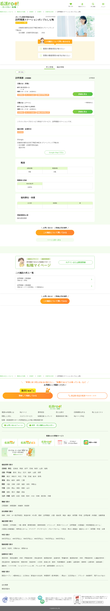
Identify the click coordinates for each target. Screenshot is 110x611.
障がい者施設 (72, 529)
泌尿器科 (76, 562)
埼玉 (19, 476)
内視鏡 (94, 515)
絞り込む (20, 72)
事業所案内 (6, 589)
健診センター (84, 529)
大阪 (8, 484)
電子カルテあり (99, 575)
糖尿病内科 (74, 558)
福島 (46, 468)
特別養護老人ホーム (93, 525)
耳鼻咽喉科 (61, 562)
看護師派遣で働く (62, 416)
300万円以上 (6, 539)
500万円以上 (28, 539)
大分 (32, 496)
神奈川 (14, 476)
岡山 (13, 488)
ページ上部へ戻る (55, 240)
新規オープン (6, 575)
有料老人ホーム (21, 529)
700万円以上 (49, 539)
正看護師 (5, 506)
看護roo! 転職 (21, 12)
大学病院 (13, 525)
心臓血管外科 (99, 558)
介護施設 (81, 525)
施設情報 (60, 67)
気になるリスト (97, 412)
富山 (19, 472)
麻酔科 (4, 566)
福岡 (13, 496)
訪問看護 (46, 515)
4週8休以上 (17, 575)
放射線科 (99, 562)
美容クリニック (62, 525)
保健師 (20, 506)
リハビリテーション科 (26, 566)
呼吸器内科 (28, 558)
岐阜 (13, 480)
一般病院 (5, 525)
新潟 (14, 472)
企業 (103, 529)
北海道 (15, 468)
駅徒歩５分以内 (36, 575)
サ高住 (63, 529)
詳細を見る (82, 94)
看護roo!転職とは (8, 412)
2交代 (4, 548)
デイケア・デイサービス (38, 529)
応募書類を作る (79, 412)
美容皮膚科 (14, 558)
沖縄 (49, 496)
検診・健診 (67, 515)
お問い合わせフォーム (13, 425)
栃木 (34, 476)
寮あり (64, 575)
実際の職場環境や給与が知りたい (56, 55)
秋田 (36, 468)
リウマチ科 (12, 566)
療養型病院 (32, 525)
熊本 (27, 496)
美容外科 (5, 558)
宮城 (31, 468)
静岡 (18, 480)
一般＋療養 (22, 525)
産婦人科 (47, 562)
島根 (23, 488)
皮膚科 (69, 562)
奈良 (28, 484)
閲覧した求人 (6, 416)
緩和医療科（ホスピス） (56, 566)
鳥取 (18, 488)
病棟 (3, 515)
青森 (21, 468)
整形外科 (24, 562)
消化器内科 (38, 558)
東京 (8, 476)
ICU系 (34, 515)
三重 (23, 480)
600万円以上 (38, 539)
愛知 (8, 480)
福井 (29, 472)
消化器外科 (6, 562)
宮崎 (37, 496)
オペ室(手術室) (17, 515)
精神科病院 (41, 525)
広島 (8, 488)
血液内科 (57, 558)
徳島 (8, 492)
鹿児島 (43, 496)
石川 (24, 472)
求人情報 (49, 67)
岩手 (26, 468)
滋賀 (23, 484)
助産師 (27, 506)
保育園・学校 (77, 515)
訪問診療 (87, 515)
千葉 (24, 476)
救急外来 (27, 515)
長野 (39, 472)
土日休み (26, 575)
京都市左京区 (49, 12)
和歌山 (33, 484)
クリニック (51, 525)
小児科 (40, 562)
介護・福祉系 (56, 515)
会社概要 (5, 585)
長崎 (23, 496)
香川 (13, 492)
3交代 (10, 548)
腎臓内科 (65, 558)
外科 (81, 558)
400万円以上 (17, 539)
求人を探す (60, 412)
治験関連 (102, 515)
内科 (21, 558)
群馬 (39, 476)
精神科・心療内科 (88, 562)
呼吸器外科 (89, 558)
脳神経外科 (15, 562)
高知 (23, 492)
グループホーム (54, 529)
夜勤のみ (25, 548)
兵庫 (18, 484)
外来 (8, 515)
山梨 (34, 472)
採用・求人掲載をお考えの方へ (41, 425)
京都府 (31, 12)
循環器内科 (48, 558)
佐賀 (18, 496)
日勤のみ (16, 548)
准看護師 (13, 506)
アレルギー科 (40, 566)
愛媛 (18, 492)
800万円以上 (60, 539)
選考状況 (41, 412)
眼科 (53, 562)
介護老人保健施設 (8, 529)
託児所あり (72, 575)
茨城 (29, 476)
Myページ (23, 412)
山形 (41, 468)
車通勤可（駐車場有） (52, 575)
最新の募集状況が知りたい (54, 49)
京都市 (39, 12)
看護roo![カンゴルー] (6, 12)
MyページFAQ (79, 416)
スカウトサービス (26, 416)
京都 (13, 484)
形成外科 (32, 562)
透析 (40, 515)
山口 (28, 488)
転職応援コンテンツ (45, 416)
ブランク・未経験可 (85, 575)
